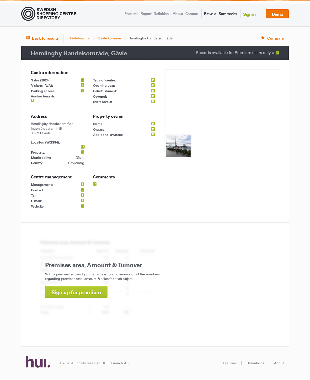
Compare (275, 38)
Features (131, 13)
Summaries (228, 13)
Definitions (162, 13)
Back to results (45, 38)
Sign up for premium (76, 292)
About (178, 13)
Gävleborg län (80, 38)
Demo (277, 14)
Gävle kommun (110, 38)
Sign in (249, 14)
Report (145, 13)
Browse (210, 13)
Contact (191, 13)
